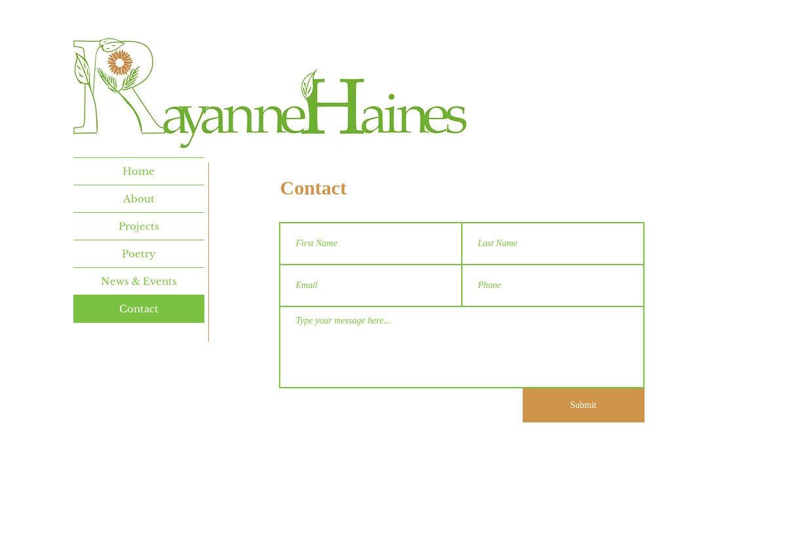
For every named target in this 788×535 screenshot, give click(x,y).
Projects (139, 226)
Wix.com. (468, 487)
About (139, 199)
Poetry (139, 254)
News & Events (139, 281)
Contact (139, 309)
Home (138, 171)
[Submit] (584, 405)
